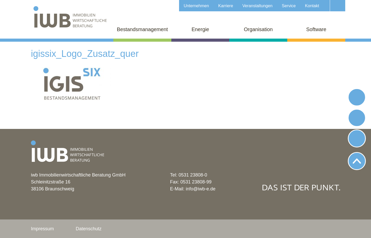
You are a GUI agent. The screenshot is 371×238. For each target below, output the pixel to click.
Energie (200, 29)
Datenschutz (89, 228)
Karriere (225, 5)
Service (289, 5)
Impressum (42, 228)
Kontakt (312, 5)
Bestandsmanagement (142, 29)
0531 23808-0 (193, 175)
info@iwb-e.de (200, 188)
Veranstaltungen (257, 5)
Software (316, 29)
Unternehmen (196, 5)
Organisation (258, 29)
